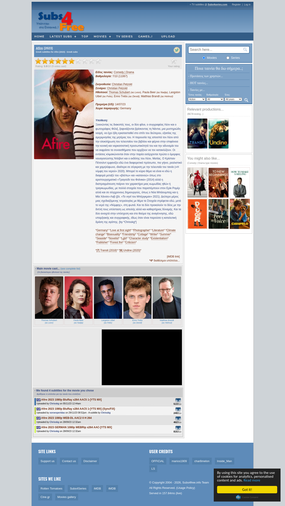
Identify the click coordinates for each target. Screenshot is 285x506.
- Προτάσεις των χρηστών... (205, 76)
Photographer (141, 230)
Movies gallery (66, 497)
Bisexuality (113, 234)
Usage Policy (185, 488)
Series (233, 58)
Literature (158, 230)
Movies (100, 36)
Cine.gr (45, 497)
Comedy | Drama (124, 72)
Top (84, 36)
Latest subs (61, 36)
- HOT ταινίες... (198, 83)
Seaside (101, 238)
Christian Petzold (122, 84)
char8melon (202, 461)
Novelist (114, 238)
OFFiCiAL (157, 461)
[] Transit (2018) (107, 250)
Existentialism (159, 238)
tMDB (112, 488)
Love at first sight (120, 230)
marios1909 (179, 461)
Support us (48, 461)
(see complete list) (70, 268)
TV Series (124, 36)
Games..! (145, 36)
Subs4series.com (217, 4)
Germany (102, 230)
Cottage (142, 234)
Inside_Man (224, 461)
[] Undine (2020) (130, 250)
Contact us (69, 461)
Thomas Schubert (119, 92)
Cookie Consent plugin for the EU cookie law (247, 497)
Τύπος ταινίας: (195, 95)
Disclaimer (90, 461)
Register (236, 4)
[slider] (68, 61)
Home (39, 36)
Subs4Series (78, 488)
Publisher (102, 242)
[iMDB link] (173, 256)
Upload (168, 36)
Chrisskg (54, 403)
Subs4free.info (191, 482)
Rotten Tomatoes (51, 488)
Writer (153, 234)
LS (153, 468)
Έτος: (227, 95)
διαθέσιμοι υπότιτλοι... (164, 260)
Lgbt (123, 238)
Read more (252, 480)
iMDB (97, 488)
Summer (165, 234)
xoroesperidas (57, 412)
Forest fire (116, 242)
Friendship (129, 234)
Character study (138, 238)
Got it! (247, 489)
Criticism (130, 242)
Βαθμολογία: (212, 95)
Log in (247, 4)
